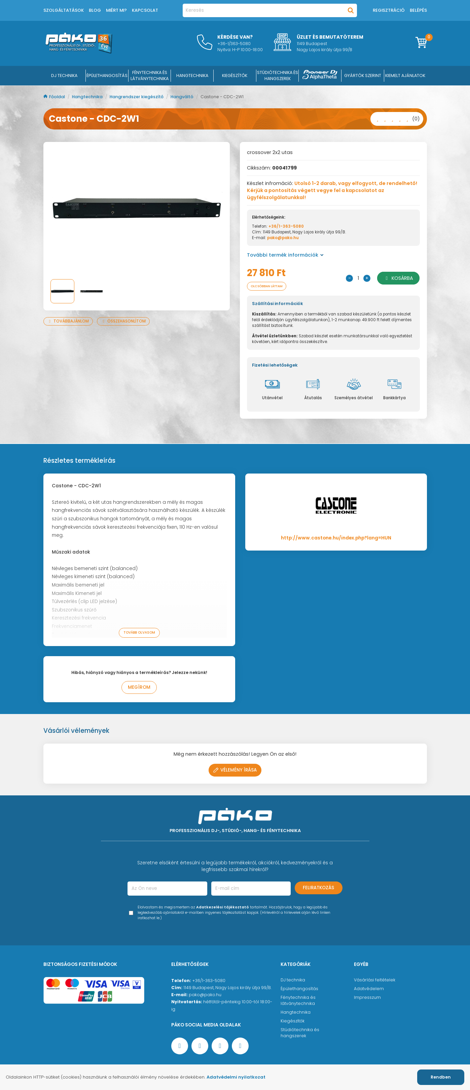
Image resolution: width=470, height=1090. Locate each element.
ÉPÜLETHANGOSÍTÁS (107, 75)
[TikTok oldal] (240, 1046)
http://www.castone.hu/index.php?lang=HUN (336, 538)
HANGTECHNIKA (192, 75)
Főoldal (54, 97)
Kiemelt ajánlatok (405, 75)
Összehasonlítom (123, 321)
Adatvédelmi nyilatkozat (236, 1077)
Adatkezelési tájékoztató (222, 907)
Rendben (441, 1077)
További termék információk (285, 255)
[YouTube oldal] (199, 1046)
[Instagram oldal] (220, 1046)
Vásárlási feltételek (374, 980)
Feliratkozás (318, 888)
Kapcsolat (145, 10)
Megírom (139, 688)
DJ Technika (64, 75)
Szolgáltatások (63, 10)
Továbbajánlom (68, 321)
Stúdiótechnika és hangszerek (300, 1033)
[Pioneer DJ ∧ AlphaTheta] (320, 75)
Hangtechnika (88, 97)
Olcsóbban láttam (271, 286)
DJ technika (293, 980)
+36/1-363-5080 (286, 226)
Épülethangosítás (299, 989)
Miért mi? (116, 10)
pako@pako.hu (283, 237)
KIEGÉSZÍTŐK (234, 75)
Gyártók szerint (362, 75)
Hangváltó (182, 97)
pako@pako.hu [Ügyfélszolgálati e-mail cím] (205, 995)
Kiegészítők (292, 1021)
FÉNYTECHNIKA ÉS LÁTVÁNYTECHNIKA (150, 75)
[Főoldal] (78, 51)
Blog (95, 10)
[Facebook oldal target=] (179, 1046)
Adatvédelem (369, 989)
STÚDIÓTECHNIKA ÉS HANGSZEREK (277, 75)
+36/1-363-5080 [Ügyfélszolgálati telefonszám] (208, 981)
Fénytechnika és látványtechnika (298, 1001)
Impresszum (367, 998)
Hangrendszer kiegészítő (137, 97)
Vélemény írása (235, 770)
